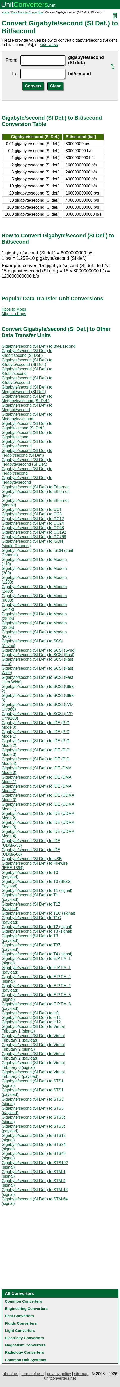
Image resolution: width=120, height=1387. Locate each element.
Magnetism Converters (25, 1345)
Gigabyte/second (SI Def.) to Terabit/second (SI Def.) (27, 452)
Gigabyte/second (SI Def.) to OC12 (33, 519)
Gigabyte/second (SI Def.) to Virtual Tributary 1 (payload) (33, 1038)
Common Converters (23, 1301)
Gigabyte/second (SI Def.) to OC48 (33, 528)
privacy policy (59, 1374)
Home (5, 12)
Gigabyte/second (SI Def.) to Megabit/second (27, 407)
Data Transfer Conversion (27, 12)
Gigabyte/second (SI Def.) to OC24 (33, 523)
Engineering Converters (26, 1308)
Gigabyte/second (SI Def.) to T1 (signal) (37, 890)
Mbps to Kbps (14, 314)
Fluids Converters (21, 1323)
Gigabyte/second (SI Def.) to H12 (31, 1022)
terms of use (32, 1374)
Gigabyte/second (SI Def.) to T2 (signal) (37, 927)
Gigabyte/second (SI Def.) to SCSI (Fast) (38, 655)
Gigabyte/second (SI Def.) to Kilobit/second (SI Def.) (27, 353)
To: (14, 73)
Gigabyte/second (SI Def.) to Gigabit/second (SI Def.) (27, 425)
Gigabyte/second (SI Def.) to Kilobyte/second (27, 380)
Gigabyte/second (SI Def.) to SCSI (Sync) (38, 650)
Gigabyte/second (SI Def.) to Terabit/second (27, 471)
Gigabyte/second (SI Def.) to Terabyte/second (27, 480)
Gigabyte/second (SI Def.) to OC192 (34, 532)
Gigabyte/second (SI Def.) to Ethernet (35, 487)
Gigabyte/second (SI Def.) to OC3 (32, 514)
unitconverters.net (60, 1378)
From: (11, 60)
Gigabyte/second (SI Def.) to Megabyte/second (27, 416)
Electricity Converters (24, 1338)
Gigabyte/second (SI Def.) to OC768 (34, 537)
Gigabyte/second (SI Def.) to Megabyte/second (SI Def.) (27, 398)
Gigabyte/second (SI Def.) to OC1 (32, 509)
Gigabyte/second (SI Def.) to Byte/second (38, 346)
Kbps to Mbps (14, 309)
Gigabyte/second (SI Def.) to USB (32, 859)
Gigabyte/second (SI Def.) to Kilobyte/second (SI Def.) (27, 362)
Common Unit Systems (25, 1360)
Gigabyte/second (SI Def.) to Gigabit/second (27, 434)
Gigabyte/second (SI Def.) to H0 (30, 1013)
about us (10, 1374)
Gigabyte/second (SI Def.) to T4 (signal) (37, 954)
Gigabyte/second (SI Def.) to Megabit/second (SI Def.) (27, 389)
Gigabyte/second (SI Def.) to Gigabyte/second (27, 443)
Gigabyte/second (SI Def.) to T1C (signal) (38, 913)
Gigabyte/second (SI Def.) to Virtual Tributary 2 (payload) (33, 1056)
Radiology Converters (24, 1352)
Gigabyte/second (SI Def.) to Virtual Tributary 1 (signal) (33, 1028)
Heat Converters (19, 1316)
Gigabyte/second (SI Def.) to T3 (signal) (37, 931)
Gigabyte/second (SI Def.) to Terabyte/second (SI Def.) (27, 462)
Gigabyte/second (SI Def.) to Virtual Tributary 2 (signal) (33, 1047)
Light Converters (20, 1330)
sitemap (81, 1374)
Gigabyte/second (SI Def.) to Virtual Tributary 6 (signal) (33, 1065)
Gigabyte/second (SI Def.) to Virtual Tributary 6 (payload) (33, 1074)
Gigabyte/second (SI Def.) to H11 (31, 1017)
